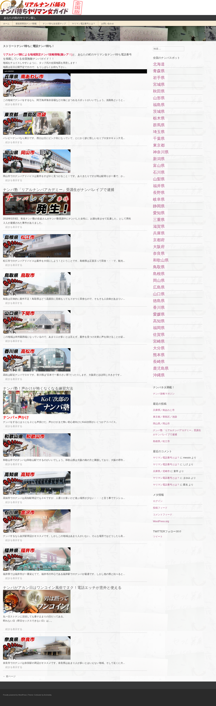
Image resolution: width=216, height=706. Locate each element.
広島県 (159, 287)
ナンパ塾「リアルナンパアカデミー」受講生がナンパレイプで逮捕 (58, 190)
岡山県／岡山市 (161, 423)
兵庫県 (159, 233)
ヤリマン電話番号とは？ (83, 23)
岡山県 (159, 280)
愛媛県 (159, 314)
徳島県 (159, 300)
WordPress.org (161, 521)
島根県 (159, 273)
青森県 (159, 71)
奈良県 (159, 253)
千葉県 (159, 138)
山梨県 (159, 179)
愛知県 (159, 213)
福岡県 (159, 328)
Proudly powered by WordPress (15, 695)
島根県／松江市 (161, 441)
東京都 (159, 145)
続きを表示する (12, 104)
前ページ (9, 676)
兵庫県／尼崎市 (161, 471)
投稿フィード (160, 508)
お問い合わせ (107, 23)
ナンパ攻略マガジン (164, 393)
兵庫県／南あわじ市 (164, 410)
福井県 (159, 186)
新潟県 (159, 159)
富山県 (159, 165)
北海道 (159, 64)
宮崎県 (159, 341)
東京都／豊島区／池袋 (165, 416)
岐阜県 (159, 199)
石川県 (159, 172)
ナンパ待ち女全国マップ (54, 23)
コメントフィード (162, 514)
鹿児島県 (161, 368)
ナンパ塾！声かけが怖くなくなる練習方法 (38, 388)
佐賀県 (159, 334)
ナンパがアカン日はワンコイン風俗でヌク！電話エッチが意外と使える (62, 588)
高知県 (159, 321)
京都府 (159, 240)
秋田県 (159, 91)
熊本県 (159, 355)
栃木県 (159, 118)
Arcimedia (47, 695)
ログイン (158, 501)
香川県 (159, 307)
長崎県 (159, 361)
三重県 (159, 219)
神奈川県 (161, 152)
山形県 (159, 98)
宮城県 (159, 84)
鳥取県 (159, 267)
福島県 (159, 104)
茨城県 (159, 111)
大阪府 (159, 246)
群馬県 (159, 125)
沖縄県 (159, 375)
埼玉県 (159, 131)
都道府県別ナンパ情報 (26, 23)
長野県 (159, 192)
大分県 (159, 348)
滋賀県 (159, 226)
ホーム (6, 23)
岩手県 (159, 77)
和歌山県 (161, 260)
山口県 (159, 294)
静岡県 (159, 206)
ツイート (158, 536)
